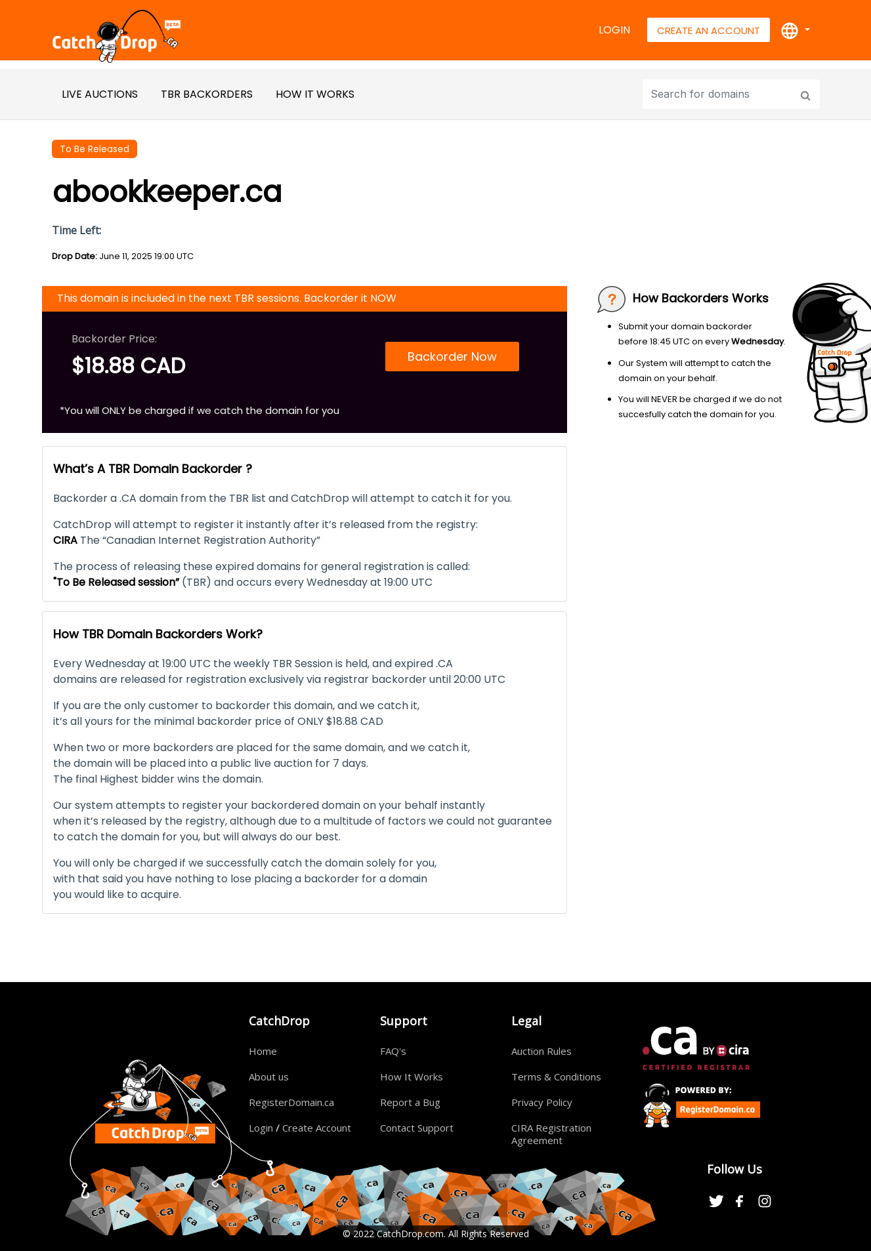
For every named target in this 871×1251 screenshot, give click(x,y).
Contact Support (417, 1127)
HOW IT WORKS (315, 94)
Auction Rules (541, 1050)
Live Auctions (100, 94)
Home (263, 1050)
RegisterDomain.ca (291, 1102)
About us (269, 1076)
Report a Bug (410, 1102)
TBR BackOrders (207, 94)
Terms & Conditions (556, 1076)
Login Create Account (300, 1127)
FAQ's (393, 1050)
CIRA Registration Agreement (551, 1134)
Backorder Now (452, 356)
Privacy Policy (542, 1102)
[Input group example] (719, 94)
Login (614, 29)
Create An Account (708, 30)
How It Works (411, 1076)
